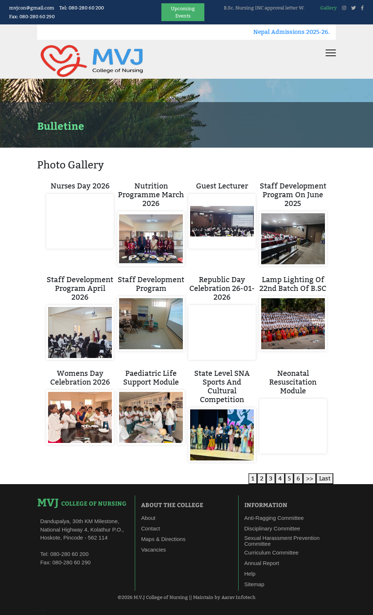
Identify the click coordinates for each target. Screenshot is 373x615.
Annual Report (261, 563)
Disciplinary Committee (272, 528)
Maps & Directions (163, 539)
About (148, 518)
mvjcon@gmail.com (31, 8)
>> (309, 478)
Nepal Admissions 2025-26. (307, 31)
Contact (150, 528)
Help (250, 574)
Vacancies (153, 549)
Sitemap (254, 584)
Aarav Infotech (238, 597)
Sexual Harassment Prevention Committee (282, 541)
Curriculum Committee (271, 552)
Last (324, 478)
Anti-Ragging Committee (274, 518)
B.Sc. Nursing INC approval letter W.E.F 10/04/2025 (297, 8)
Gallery (328, 8)
